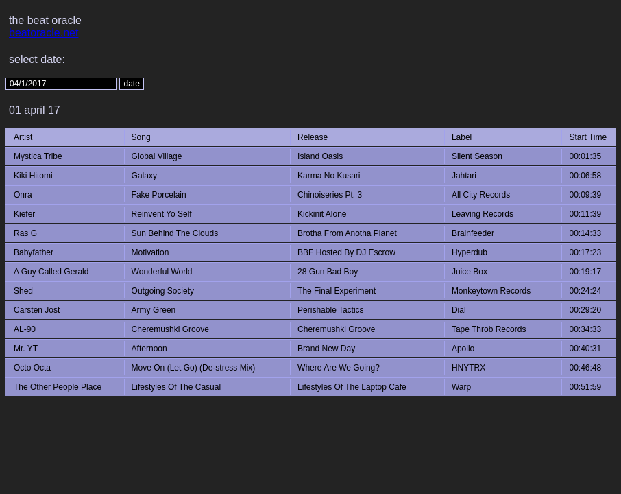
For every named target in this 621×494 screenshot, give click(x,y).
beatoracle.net (43, 32)
